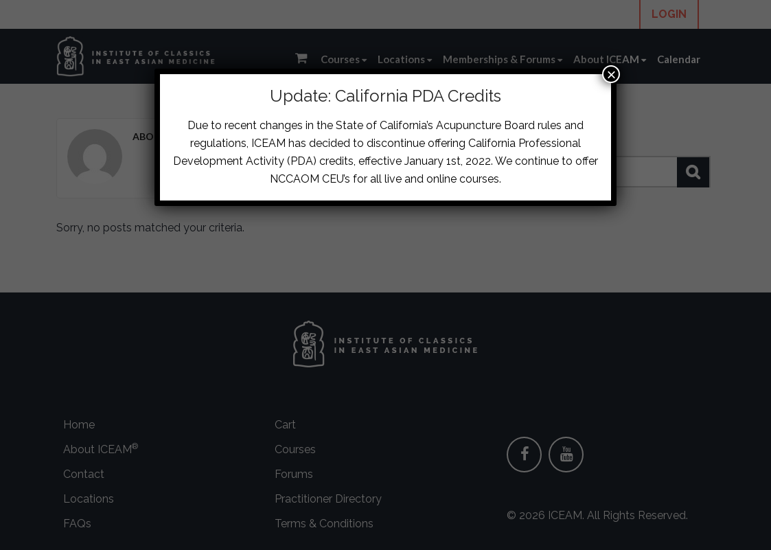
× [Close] (611, 74)
